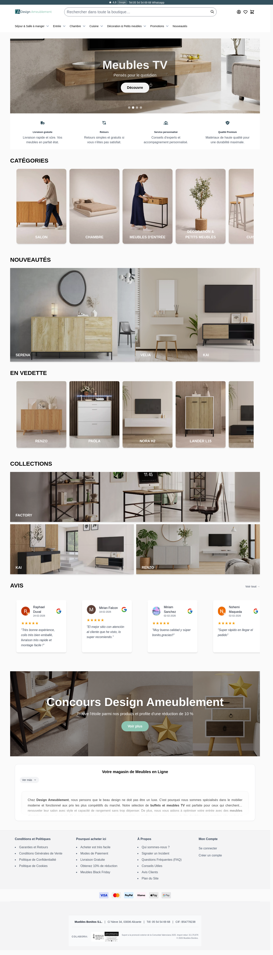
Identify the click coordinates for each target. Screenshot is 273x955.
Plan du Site (150, 878)
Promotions (160, 26)
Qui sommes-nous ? (156, 847)
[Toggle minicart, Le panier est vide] (252, 12)
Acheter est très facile (95, 847)
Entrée (60, 26)
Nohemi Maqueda (235, 609)
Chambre (78, 26)
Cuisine (97, 26)
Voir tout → (252, 586)
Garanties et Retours (33, 847)
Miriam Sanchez (170, 609)
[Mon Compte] (239, 12)
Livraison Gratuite (92, 859)
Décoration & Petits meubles (127, 26)
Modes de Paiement (94, 853)
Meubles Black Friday (95, 872)
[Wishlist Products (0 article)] (245, 12)
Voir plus (135, 726)
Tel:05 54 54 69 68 (140, 2)
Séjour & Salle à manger (32, 26)
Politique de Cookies (33, 866)
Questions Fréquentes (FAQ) (162, 859)
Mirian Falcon (108, 608)
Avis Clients (150, 872)
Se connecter (208, 848)
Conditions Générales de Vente (40, 853)
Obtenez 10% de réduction (98, 866)
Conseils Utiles (152, 866)
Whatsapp (157, 2)
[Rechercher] (212, 11)
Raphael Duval (39, 609)
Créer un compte (210, 855)
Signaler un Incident (155, 853)
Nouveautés (180, 26)
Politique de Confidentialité (37, 859)
